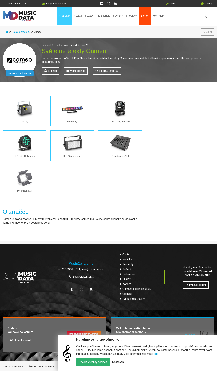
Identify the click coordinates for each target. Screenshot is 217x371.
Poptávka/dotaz (107, 71)
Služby (89, 16)
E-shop (145, 16)
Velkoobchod (75, 71)
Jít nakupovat (20, 340)
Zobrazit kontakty (81, 276)
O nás (125, 254)
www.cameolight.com (75, 46)
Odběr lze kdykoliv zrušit (197, 275)
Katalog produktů (21, 32)
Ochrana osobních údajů (136, 288)
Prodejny (132, 16)
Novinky (118, 16)
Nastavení (118, 364)
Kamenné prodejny (133, 298)
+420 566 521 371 (16, 3)
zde (156, 356)
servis (171, 3)
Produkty (64, 16)
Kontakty (159, 16)
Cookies (127, 293)
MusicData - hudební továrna (19, 16)
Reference (103, 16)
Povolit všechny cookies (93, 364)
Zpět (207, 31)
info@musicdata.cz (54, 3)
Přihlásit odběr (195, 284)
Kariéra (126, 284)
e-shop (206, 3)
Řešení (78, 16)
